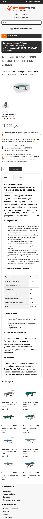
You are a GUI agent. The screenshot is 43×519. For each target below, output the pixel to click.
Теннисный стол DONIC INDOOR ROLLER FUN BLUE (9, 452)
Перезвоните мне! (21, 17)
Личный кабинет (33, 2)
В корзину (15, 169)
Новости (6, 512)
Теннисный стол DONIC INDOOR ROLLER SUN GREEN (31, 452)
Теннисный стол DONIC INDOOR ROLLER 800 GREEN (9, 428)
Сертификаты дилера (11, 500)
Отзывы (19, 177)
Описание (7, 177)
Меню (4, 2)
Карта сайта (7, 518)
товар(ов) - (26, 28)
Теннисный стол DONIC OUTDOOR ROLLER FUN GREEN (9, 475)
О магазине (7, 491)
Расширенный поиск (11, 509)
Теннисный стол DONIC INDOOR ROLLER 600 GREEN (31, 405)
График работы (9, 494)
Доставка (6, 497)
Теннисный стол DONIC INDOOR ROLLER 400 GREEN (9, 405)
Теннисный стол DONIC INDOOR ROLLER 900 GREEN (31, 428)
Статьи (5, 515)
